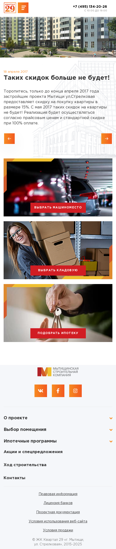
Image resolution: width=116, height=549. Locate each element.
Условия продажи (58, 530)
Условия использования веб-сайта (58, 521)
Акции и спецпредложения (33, 452)
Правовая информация (58, 494)
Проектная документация (58, 512)
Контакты (14, 478)
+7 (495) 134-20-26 (90, 8)
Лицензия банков (58, 503)
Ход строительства (25, 465)
